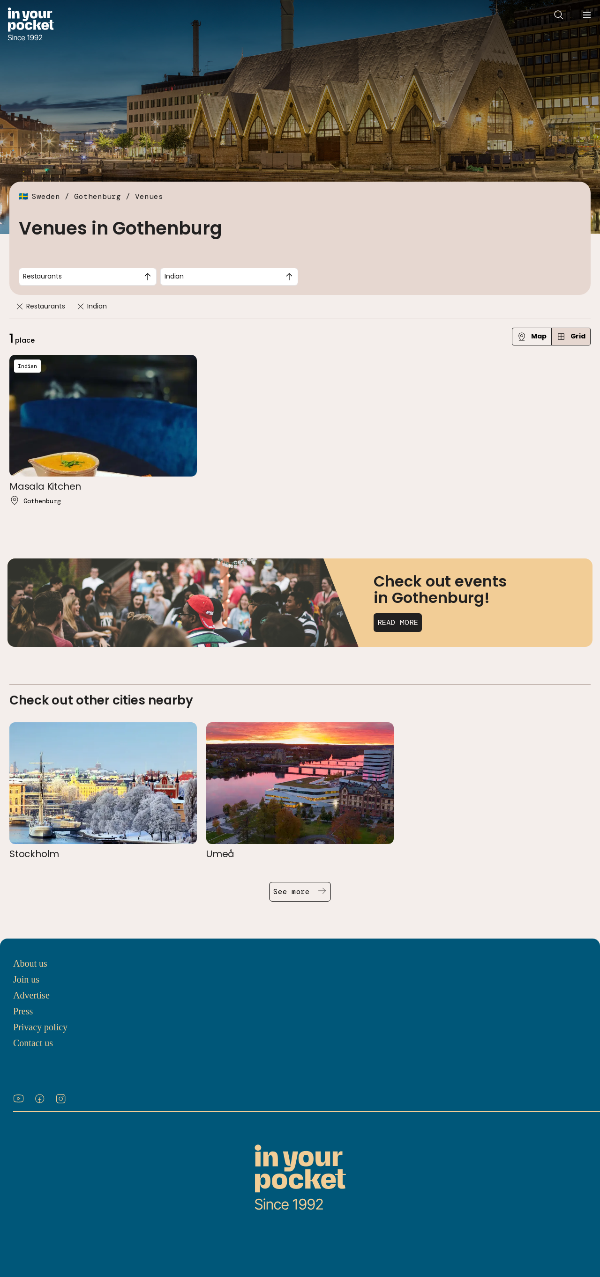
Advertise (31, 995)
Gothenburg (97, 196)
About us (30, 963)
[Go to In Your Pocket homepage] (31, 25)
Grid (570, 336)
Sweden (46, 196)
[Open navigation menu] (586, 15)
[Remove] (19, 306)
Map (532, 336)
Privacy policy (40, 1027)
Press (23, 1011)
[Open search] (558, 14)
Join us (26, 979)
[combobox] (88, 277)
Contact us (33, 1043)
